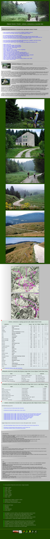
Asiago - (8, 487)
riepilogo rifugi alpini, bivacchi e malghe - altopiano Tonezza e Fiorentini (15, 419)
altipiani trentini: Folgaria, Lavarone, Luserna (13, 499)
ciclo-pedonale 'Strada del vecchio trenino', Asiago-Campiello (17, 484)
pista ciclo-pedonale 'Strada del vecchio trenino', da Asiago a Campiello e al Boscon (18, 32)
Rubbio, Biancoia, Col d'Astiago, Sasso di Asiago (12, 45)
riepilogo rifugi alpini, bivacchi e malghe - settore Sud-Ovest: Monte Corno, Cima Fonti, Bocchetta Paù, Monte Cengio (22, 413)
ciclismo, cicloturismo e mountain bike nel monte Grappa (16, 526)
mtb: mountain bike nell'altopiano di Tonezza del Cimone (13, 41)
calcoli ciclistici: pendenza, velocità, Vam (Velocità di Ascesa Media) (14, 428)
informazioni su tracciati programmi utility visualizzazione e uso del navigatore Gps (17, 427)
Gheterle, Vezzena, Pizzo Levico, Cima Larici (11, 51)
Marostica (7, 506)
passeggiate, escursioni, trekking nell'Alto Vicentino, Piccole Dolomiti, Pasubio (20, 521)
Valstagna (7, 507)
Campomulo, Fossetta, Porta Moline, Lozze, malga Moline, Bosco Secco (16, 55)
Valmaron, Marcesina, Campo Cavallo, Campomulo (12, 57)
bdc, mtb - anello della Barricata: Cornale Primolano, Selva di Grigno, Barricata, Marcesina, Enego (20, 36)
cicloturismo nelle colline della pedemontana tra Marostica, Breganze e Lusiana (17, 38)
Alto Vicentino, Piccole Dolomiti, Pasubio (13, 502)
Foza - (8, 491)
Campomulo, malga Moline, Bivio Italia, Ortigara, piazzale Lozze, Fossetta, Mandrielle (18, 54)
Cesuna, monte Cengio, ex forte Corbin (10, 47)
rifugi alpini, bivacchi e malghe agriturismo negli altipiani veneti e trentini (19, 514)
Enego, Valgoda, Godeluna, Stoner (9, 59)
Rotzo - (7, 496)
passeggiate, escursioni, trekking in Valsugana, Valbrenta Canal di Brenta (19, 523)
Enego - (8, 490)
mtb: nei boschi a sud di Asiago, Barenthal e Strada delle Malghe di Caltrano (16, 33)
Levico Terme (7, 510)
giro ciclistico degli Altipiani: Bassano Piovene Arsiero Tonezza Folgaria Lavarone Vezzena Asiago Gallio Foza (22, 37)
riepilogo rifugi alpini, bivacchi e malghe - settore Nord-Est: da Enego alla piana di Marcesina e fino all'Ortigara (21, 415)
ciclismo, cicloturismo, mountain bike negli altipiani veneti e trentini (18, 515)
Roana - (8, 495)
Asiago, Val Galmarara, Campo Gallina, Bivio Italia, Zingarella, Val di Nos (16, 53)
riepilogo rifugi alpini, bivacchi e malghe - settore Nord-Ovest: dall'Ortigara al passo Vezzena (18, 416)
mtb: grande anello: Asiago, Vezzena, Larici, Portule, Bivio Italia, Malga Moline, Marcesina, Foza (20, 42)
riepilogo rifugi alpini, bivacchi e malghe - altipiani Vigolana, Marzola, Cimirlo (16, 418)
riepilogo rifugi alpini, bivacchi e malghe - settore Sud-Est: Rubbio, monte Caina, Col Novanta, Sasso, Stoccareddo (22, 414)
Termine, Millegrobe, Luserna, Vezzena (10, 50)
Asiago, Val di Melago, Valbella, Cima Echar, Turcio (12, 46)
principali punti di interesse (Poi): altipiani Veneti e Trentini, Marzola (14, 410)
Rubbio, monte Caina (7, 44)
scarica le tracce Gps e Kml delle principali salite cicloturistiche (14, 408)
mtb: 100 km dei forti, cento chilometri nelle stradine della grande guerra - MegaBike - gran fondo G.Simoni (22, 40)
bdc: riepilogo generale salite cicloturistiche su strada (12, 35)
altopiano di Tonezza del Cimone (11, 500)
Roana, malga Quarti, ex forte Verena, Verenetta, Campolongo (14, 49)
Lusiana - (8, 494)
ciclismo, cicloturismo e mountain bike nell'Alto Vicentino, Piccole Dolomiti (19, 522)
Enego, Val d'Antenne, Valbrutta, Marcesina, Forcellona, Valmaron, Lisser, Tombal (17, 58)
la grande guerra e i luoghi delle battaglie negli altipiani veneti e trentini (18, 518)
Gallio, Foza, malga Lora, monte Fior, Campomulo (12, 56)
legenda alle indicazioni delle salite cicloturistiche (13, 368)
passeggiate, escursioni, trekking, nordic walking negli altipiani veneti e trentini (20, 513)
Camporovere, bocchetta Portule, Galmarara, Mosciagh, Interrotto (14, 52)
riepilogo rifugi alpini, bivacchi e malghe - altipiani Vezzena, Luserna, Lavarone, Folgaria (18, 417)
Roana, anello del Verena (7, 48)
